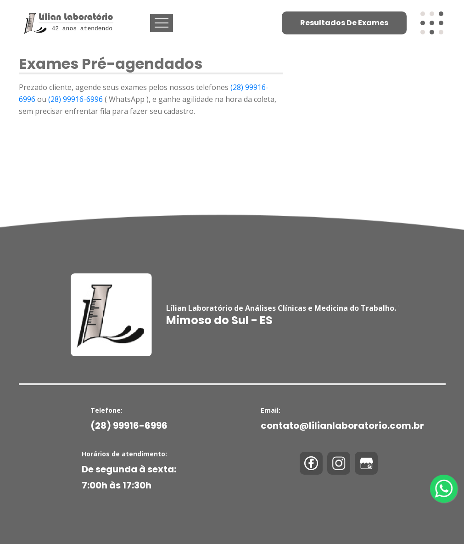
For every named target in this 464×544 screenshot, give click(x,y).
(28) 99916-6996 (76, 99)
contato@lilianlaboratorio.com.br (342, 425)
